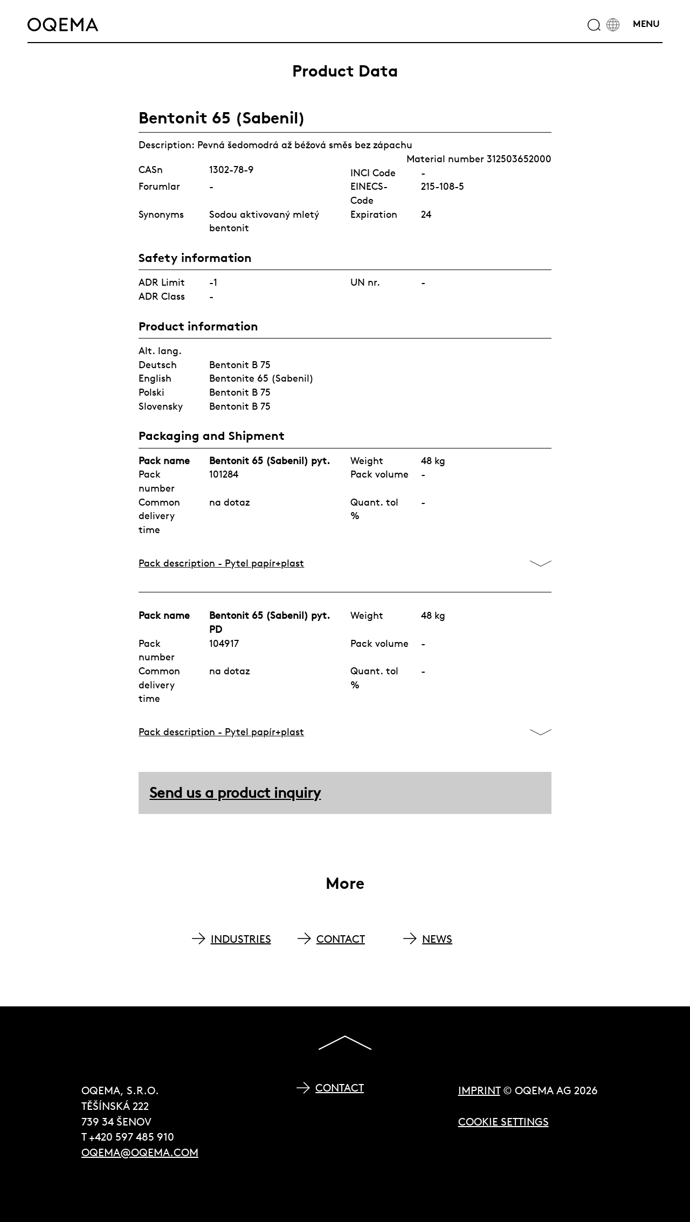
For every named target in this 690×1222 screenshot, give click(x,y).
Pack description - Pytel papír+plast (221, 563)
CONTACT (340, 938)
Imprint (479, 1090)
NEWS (437, 938)
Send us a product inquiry (235, 793)
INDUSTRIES (241, 938)
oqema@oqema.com (139, 1152)
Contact (339, 1087)
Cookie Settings (503, 1121)
